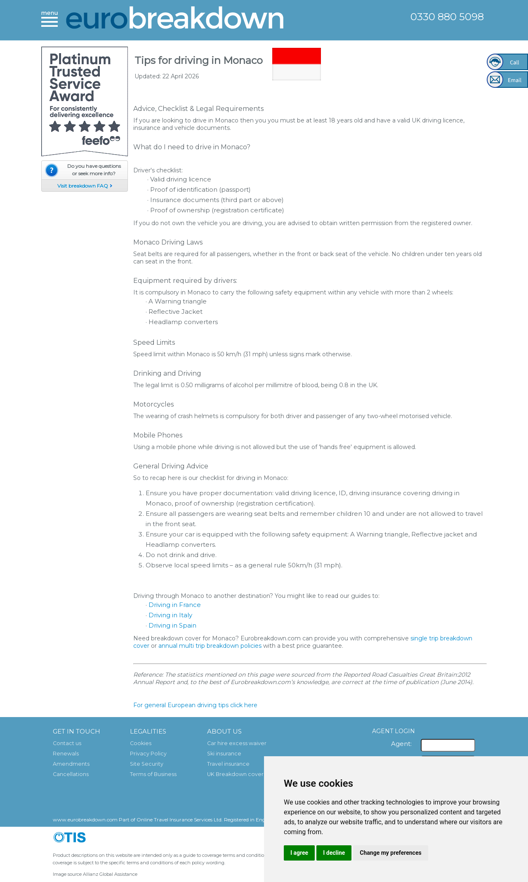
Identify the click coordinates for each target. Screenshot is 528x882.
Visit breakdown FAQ (82, 186)
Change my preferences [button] (390, 852)
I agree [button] (299, 852)
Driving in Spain (172, 625)
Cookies (140, 743)
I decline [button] (334, 852)
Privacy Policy (148, 753)
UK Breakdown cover (235, 774)
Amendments (71, 764)
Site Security (146, 764)
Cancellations (71, 774)
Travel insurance (228, 764)
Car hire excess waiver (236, 743)
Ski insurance (224, 753)
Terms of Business (153, 774)
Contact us (67, 743)
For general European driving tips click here (195, 705)
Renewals (66, 753)
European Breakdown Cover (175, 19)
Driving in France (174, 605)
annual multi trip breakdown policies (210, 645)
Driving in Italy (170, 615)
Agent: (401, 744)
